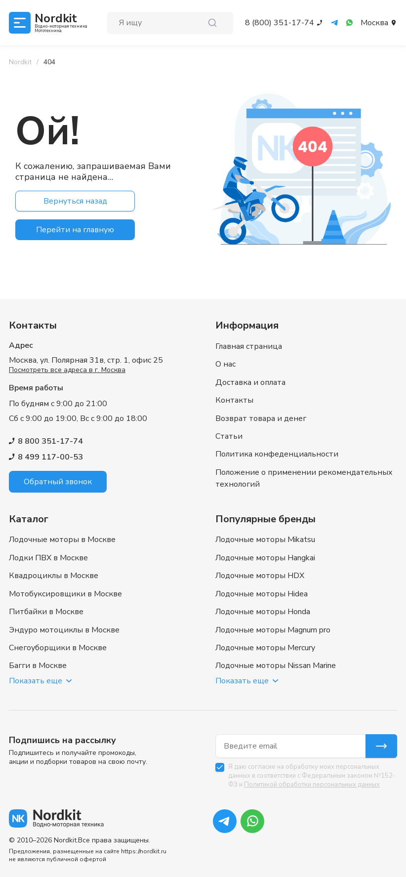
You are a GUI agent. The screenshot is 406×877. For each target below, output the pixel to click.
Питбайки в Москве (46, 606)
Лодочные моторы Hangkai (265, 547)
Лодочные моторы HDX (259, 566)
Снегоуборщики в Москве (58, 645)
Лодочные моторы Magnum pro (272, 626)
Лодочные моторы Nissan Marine (275, 665)
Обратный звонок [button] (58, 459)
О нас (225, 343)
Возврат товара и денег (260, 403)
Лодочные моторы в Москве (62, 527)
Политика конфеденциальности (276, 442)
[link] (49, 62)
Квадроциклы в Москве (53, 566)
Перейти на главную (75, 229)
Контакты (234, 383)
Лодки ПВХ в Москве (48, 547)
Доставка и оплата (250, 363)
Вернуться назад (75, 201)
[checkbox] (219, 767)
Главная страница (248, 324)
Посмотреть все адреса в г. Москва (67, 347)
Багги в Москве (38, 665)
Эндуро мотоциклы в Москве (64, 626)
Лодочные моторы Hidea (261, 586)
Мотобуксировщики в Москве (65, 586)
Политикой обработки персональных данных (312, 784)
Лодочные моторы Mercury (265, 645)
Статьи (229, 423)
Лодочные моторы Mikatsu (265, 527)
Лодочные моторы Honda (262, 606)
